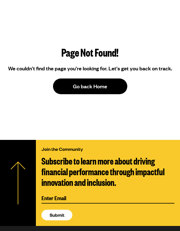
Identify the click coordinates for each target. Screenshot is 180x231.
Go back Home (90, 86)
